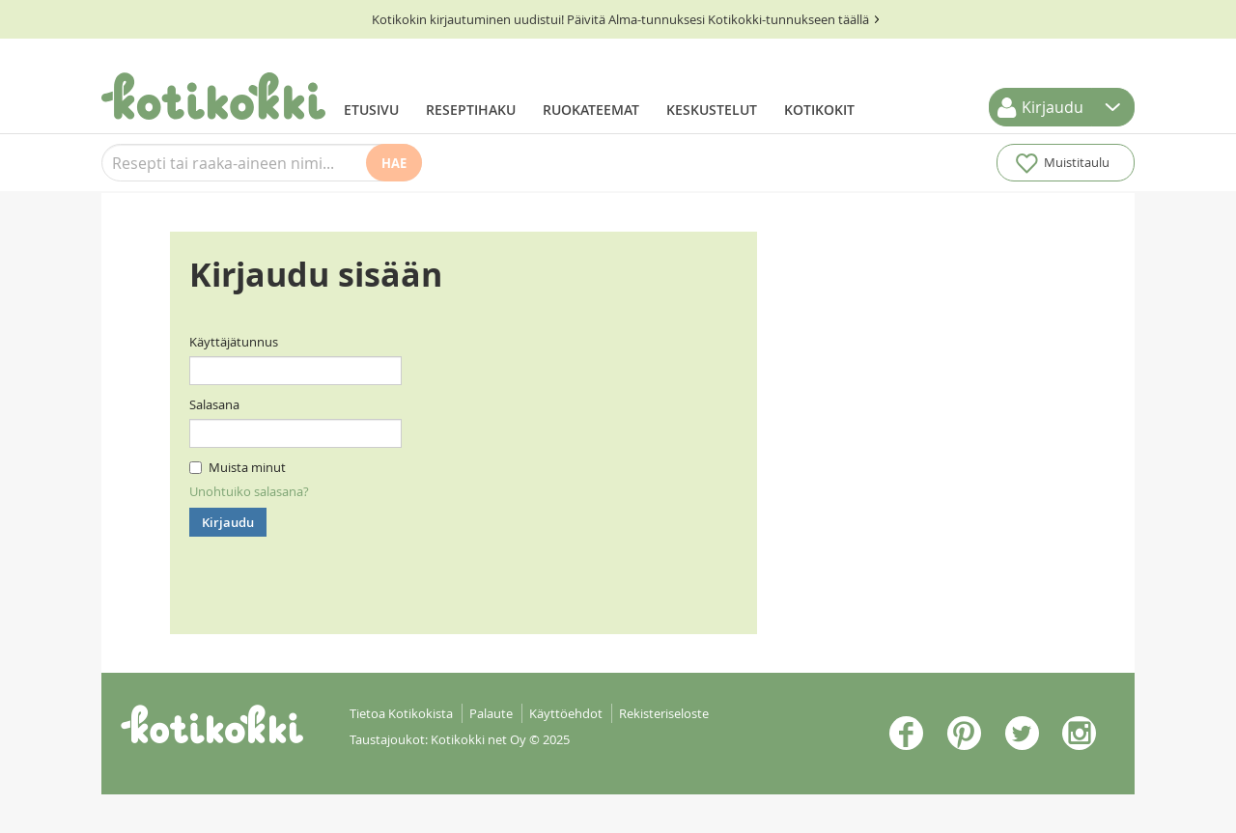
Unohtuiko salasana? (249, 491)
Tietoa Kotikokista (401, 713)
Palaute (491, 713)
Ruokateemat (591, 109)
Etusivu (371, 109)
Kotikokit (819, 109)
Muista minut (237, 467)
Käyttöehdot (566, 713)
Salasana (214, 404)
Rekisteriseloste (664, 713)
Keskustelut (711, 109)
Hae (394, 163)
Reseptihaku (471, 109)
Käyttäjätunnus (233, 341)
